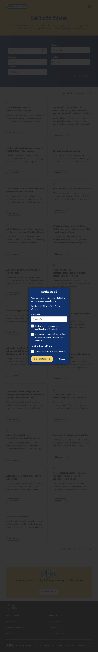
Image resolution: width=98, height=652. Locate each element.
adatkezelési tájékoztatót (46, 329)
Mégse (62, 359)
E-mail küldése (40, 359)
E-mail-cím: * (36, 314)
